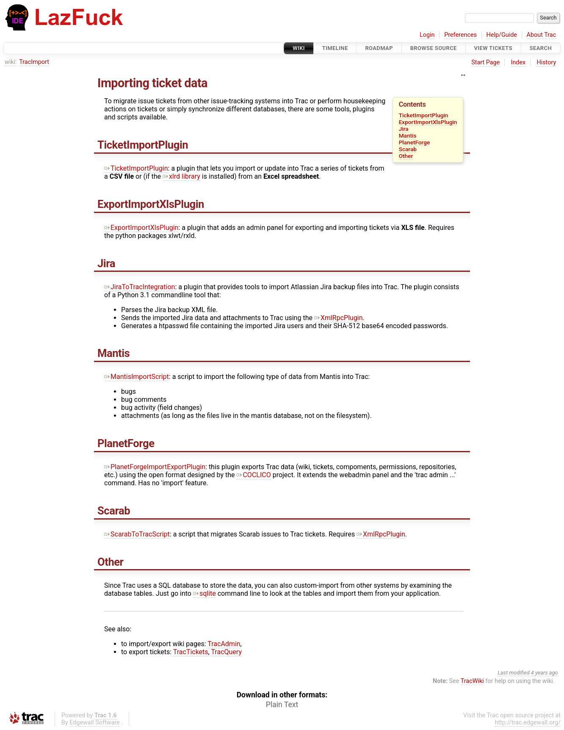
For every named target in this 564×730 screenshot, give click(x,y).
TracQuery (226, 652)
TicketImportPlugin (423, 115)
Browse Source (433, 48)
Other (406, 155)
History (546, 62)
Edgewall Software (94, 722)
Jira (404, 128)
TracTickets (190, 652)
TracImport (34, 62)
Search (541, 48)
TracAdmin (223, 644)
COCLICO (253, 475)
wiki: (11, 62)
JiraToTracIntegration (139, 287)
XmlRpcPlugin (338, 318)
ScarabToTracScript (137, 534)
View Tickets (493, 48)
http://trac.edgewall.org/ (528, 722)
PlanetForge (414, 142)
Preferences (460, 35)
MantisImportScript (136, 377)
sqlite (204, 593)
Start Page (485, 62)
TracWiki (472, 681)
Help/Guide (502, 35)
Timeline (335, 48)
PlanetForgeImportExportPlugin (154, 467)
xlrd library (181, 176)
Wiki (299, 48)
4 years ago (544, 672)
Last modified (514, 672)
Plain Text (282, 704)
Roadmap (379, 48)
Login (427, 35)
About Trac (541, 35)
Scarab (408, 149)
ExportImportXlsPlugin (428, 122)
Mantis (408, 135)
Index (518, 62)
